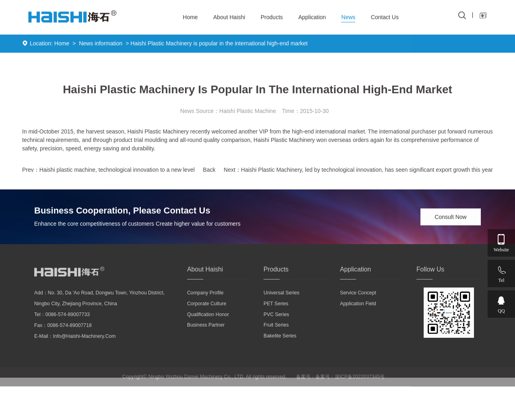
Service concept (358, 300)
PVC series (276, 321)
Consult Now (450, 218)
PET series (276, 310)
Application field (358, 310)
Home (61, 44)
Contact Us (385, 14)
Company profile (205, 300)
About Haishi (229, 14)
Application (312, 14)
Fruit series (276, 332)
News (348, 14)
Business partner (206, 332)
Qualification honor (208, 321)
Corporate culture (206, 310)
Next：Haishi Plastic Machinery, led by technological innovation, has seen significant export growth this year (358, 171)
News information (100, 44)
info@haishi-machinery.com (84, 343)
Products (272, 14)
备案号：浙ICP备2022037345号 (350, 385)
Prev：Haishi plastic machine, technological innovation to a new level (108, 171)
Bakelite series (280, 343)
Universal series (281, 300)
